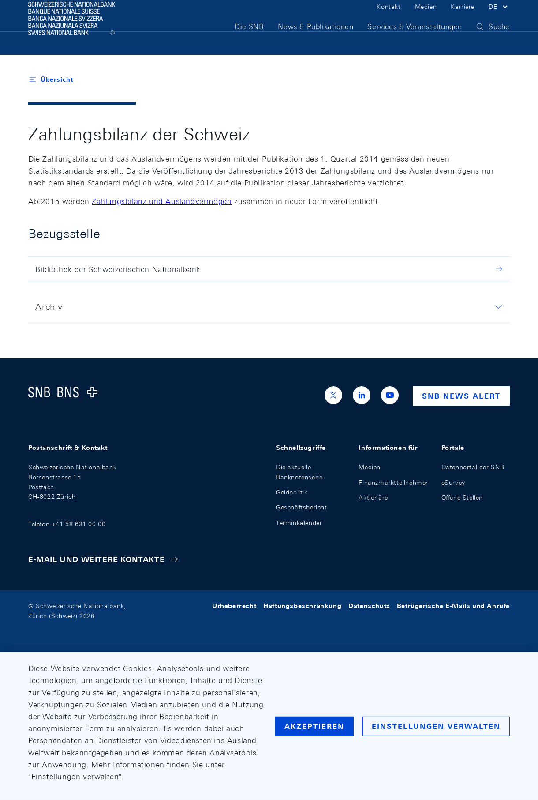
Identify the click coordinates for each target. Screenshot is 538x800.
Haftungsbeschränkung (302, 606)
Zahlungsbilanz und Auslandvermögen (162, 201)
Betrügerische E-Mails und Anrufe (453, 606)
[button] (499, 17)
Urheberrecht (234, 606)
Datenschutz (369, 606)
